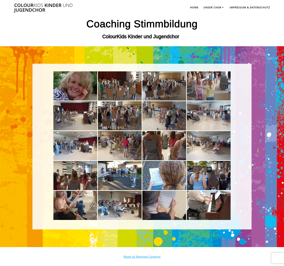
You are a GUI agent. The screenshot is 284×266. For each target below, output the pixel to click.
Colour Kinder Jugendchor (43, 7)
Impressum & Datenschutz (250, 7)
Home (194, 7)
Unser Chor (212, 7)
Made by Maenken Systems (141, 257)
